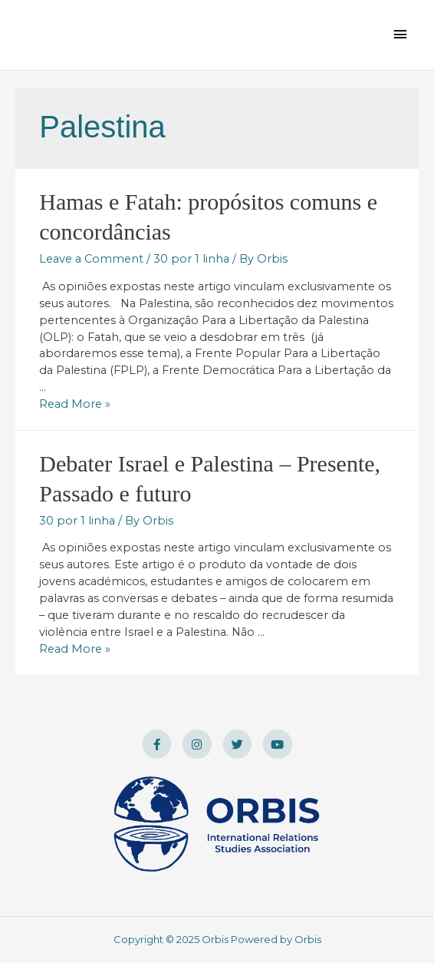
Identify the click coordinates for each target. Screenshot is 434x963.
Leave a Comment (91, 259)
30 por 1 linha (191, 259)
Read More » (74, 404)
